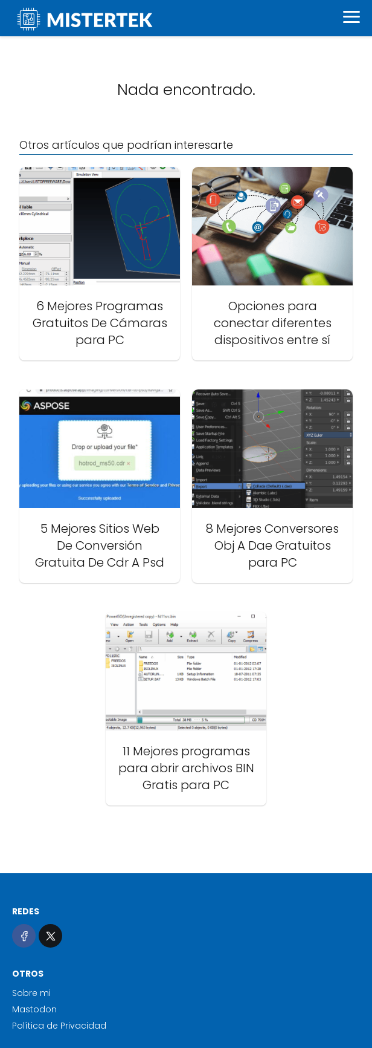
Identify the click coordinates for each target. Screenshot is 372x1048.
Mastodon (34, 1009)
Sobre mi (31, 993)
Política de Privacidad (59, 1026)
